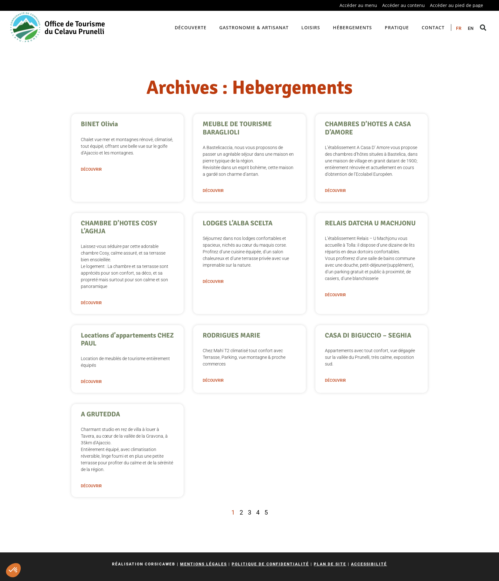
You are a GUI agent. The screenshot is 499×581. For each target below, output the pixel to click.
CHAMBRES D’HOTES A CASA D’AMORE (368, 128)
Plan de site (330, 564)
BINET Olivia (99, 124)
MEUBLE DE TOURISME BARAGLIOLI (237, 128)
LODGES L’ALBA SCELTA (237, 223)
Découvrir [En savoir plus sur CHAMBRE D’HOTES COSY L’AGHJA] (91, 303)
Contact (433, 27)
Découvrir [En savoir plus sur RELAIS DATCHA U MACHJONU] (335, 295)
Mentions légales (203, 564)
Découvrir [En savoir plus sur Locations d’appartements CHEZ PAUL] (91, 381)
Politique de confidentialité (270, 564)
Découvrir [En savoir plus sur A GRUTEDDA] (91, 486)
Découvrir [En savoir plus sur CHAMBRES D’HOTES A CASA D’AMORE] (335, 190)
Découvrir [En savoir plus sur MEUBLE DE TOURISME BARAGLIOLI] (213, 190)
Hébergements (352, 27)
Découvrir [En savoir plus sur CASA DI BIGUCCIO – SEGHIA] (335, 380)
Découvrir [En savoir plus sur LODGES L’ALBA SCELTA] (213, 281)
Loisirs (310, 27)
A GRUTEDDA (100, 414)
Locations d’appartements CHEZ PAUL (127, 339)
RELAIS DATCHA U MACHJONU (370, 223)
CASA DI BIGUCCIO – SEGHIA (368, 335)
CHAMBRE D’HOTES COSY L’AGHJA (119, 227)
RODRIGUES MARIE (231, 335)
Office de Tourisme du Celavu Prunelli (75, 27)
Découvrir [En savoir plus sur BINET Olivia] (91, 169)
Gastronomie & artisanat (254, 27)
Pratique (397, 27)
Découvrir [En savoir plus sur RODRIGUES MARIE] (213, 380)
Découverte (191, 27)
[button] (13, 570)
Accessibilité (369, 564)
